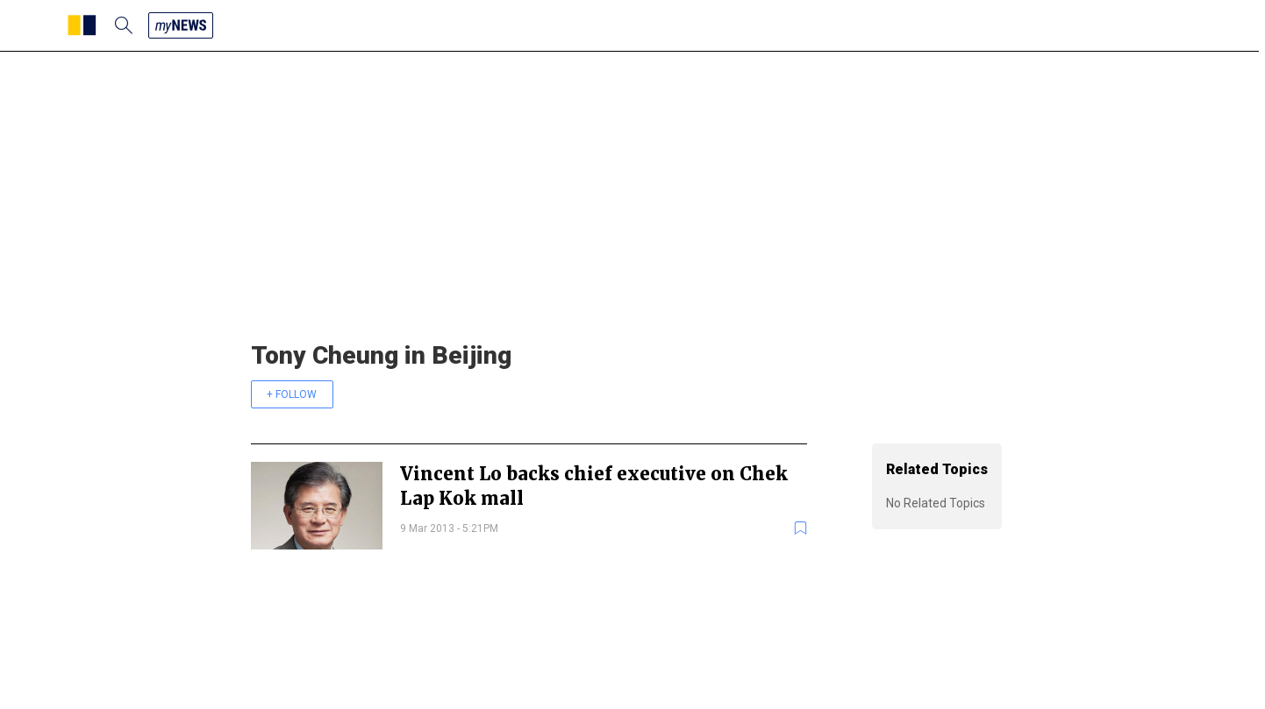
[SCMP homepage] (82, 25)
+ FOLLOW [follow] (292, 394)
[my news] (180, 25)
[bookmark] (800, 528)
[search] (123, 25)
